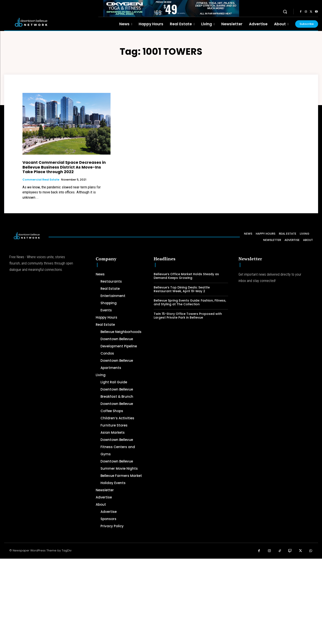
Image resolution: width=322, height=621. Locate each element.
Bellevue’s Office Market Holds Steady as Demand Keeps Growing (186, 276)
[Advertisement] (131, 589)
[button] (285, 11)
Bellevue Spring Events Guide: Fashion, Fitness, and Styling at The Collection (190, 302)
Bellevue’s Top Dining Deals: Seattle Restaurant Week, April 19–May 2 (182, 289)
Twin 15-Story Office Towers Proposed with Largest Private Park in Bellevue (188, 316)
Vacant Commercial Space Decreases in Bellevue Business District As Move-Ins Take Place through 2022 (64, 167)
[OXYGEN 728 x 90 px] (171, 8)
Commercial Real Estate (40, 179)
